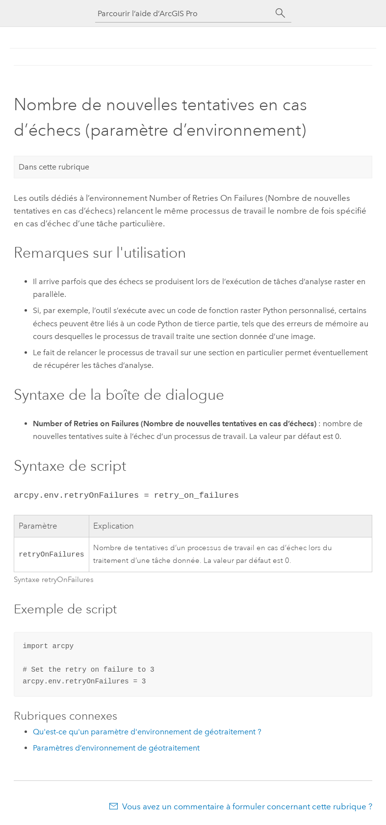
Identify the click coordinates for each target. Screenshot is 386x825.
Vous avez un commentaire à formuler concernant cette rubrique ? (247, 805)
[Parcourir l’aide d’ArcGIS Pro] (183, 13)
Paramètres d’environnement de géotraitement (116, 747)
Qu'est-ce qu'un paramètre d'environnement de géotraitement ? (147, 730)
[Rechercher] (280, 13)
